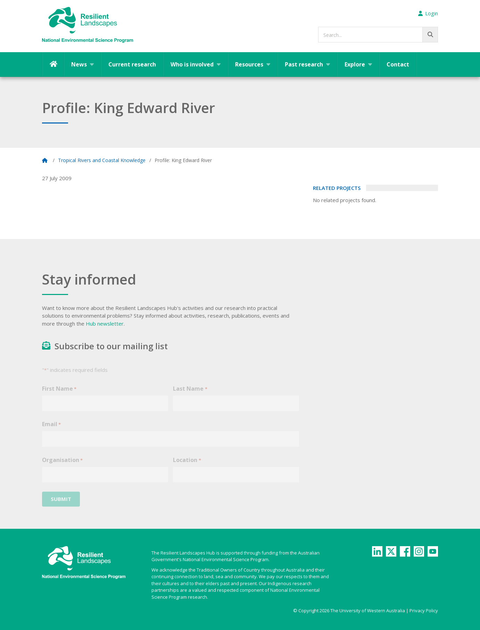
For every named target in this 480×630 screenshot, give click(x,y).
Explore (355, 64)
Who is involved (192, 64)
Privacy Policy (423, 610)
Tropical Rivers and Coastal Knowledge (102, 160)
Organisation (62, 465)
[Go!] (430, 34)
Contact (398, 64)
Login (428, 13)
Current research (132, 64)
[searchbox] (378, 34)
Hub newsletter (105, 323)
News (79, 64)
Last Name (190, 394)
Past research (304, 64)
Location (187, 465)
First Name (59, 394)
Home (53, 64)
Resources (249, 64)
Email (51, 430)
